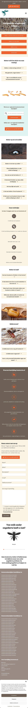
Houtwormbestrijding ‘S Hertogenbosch (10, 594)
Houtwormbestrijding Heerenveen (9, 618)
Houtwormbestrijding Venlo (7, 597)
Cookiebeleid (10, 706)
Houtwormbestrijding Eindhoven (8, 595)
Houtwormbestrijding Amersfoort (9, 602)
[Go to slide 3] (6, 549)
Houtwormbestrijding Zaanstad (8, 578)
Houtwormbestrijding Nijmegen (8, 608)
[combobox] (16, 113)
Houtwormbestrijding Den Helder (9, 576)
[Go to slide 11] (17, 549)
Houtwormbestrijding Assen (7, 626)
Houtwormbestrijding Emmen (8, 628)
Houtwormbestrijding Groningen (8, 650)
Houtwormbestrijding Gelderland (9, 647)
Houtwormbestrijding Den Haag (8, 579)
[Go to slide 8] (13, 549)
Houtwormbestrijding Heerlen (8, 600)
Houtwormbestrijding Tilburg (8, 592)
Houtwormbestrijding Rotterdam (8, 584)
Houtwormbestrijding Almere (8, 636)
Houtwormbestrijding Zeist (7, 605)
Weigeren (14, 699)
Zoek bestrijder (14, 117)
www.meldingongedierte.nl (10, 563)
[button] (26, 681)
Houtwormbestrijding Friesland (8, 648)
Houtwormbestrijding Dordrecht (8, 586)
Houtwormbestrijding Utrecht (8, 645)
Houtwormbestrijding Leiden (8, 583)
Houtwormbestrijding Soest (7, 603)
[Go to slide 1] (3, 549)
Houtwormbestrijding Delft (7, 581)
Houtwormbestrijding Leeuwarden (9, 611)
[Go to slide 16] (24, 549)
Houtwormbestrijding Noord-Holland (9, 637)
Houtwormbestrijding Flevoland (8, 655)
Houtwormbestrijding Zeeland (8, 641)
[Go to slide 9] (14, 549)
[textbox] (16, 113)
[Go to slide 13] (20, 549)
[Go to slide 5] (9, 549)
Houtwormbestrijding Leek (7, 623)
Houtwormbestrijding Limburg (8, 644)
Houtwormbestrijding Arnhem (8, 606)
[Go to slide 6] (10, 549)
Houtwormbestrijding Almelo (8, 631)
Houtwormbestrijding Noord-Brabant (9, 642)
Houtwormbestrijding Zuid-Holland (9, 639)
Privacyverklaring (16, 706)
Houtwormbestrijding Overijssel (8, 653)
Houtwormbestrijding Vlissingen (8, 587)
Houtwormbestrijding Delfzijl (8, 622)
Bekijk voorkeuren (14, 702)
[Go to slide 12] (18, 549)
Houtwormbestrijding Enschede (8, 633)
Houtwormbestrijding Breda (7, 591)
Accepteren (14, 695)
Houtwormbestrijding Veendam (8, 625)
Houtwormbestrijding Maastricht (8, 598)
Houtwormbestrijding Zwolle (7, 630)
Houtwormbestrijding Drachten (8, 620)
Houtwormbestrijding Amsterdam (9, 575)
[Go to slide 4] (7, 549)
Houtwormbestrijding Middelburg (9, 589)
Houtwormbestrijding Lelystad (8, 634)
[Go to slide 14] (21, 549)
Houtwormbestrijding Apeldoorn (8, 610)
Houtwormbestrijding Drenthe (8, 652)
